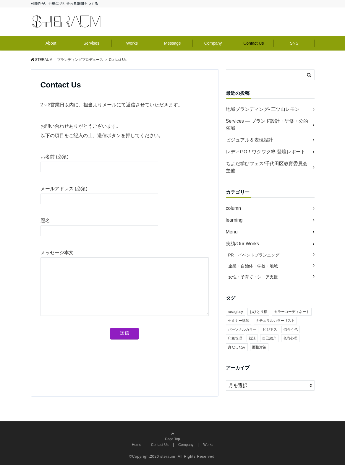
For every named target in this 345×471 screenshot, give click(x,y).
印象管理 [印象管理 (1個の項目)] (235, 338)
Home (136, 451)
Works (132, 43)
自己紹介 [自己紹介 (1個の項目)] (269, 338)
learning (234, 219)
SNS (294, 43)
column (233, 208)
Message (172, 43)
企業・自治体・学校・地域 (253, 266)
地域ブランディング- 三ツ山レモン (263, 109)
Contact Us (253, 43)
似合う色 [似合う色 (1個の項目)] (291, 329)
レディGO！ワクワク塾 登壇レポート (265, 151)
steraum (167, 463)
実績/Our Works (242, 243)
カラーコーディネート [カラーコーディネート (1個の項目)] (292, 312)
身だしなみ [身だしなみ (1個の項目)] (237, 347)
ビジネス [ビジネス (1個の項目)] (270, 329)
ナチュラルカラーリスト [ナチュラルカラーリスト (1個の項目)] (275, 321)
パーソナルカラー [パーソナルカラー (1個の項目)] (242, 329)
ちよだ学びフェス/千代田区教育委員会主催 (266, 167)
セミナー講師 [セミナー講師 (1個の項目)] (238, 321)
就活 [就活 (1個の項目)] (252, 338)
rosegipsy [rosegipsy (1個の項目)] (235, 312)
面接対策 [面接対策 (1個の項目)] (259, 347)
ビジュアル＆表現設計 (249, 139)
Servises (91, 43)
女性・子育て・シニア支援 (253, 277)
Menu (232, 231)
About (51, 43)
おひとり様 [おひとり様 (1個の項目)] (258, 312)
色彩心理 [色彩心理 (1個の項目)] (290, 338)
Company (213, 43)
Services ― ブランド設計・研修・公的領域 (267, 124)
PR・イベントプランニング (253, 255)
